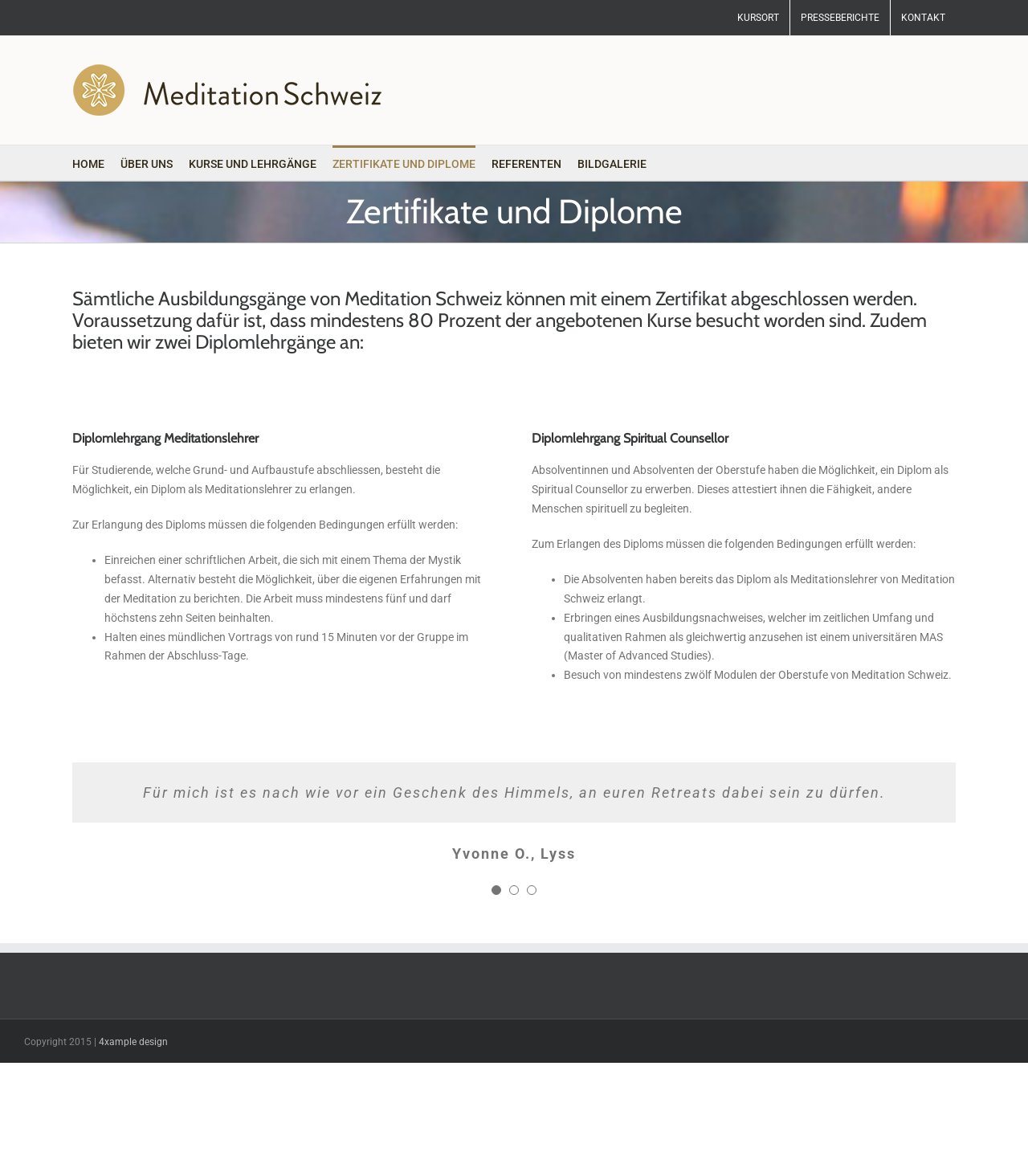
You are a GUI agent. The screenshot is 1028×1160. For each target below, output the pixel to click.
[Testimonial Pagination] (496, 890)
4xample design (133, 1042)
